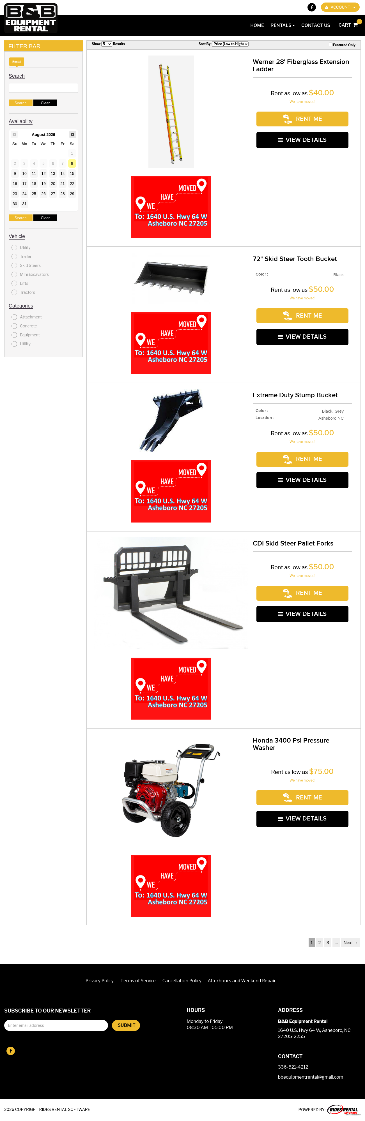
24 (24, 193)
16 (15, 183)
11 (34, 173)
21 (62, 183)
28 (62, 193)
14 (62, 173)
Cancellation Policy (181, 980)
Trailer (21, 256)
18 (34, 183)
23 (15, 193)
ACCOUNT (340, 7)
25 (34, 193)
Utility (21, 247)
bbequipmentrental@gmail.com (310, 1077)
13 (53, 173)
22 (72, 183)
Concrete (24, 326)
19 (43, 183)
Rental (16, 61)
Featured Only (342, 45)
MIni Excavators (30, 274)
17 (24, 183)
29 (72, 193)
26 (43, 193)
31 (24, 204)
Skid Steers (26, 265)
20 (53, 183)
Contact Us (315, 25)
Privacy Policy (100, 980)
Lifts (20, 283)
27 (53, 193)
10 (24, 173)
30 (15, 204)
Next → (350, 942)
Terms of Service (138, 980)
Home (257, 25)
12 (43, 173)
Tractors (23, 292)
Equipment (26, 335)
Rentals (282, 25)
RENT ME (302, 117)
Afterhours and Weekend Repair (242, 980)
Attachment (27, 317)
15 (72, 173)
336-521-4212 (293, 1067)
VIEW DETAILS (302, 136)
